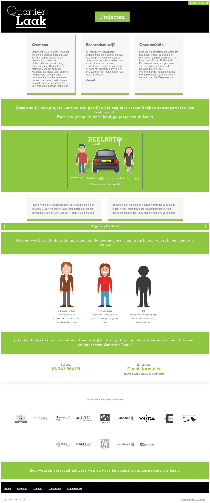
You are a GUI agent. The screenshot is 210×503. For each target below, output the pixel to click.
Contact (90, 80)
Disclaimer (55, 489)
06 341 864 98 (66, 369)
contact (123, 213)
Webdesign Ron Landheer (193, 499)
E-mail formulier (144, 369)
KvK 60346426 (74, 489)
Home (7, 489)
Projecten (22, 489)
